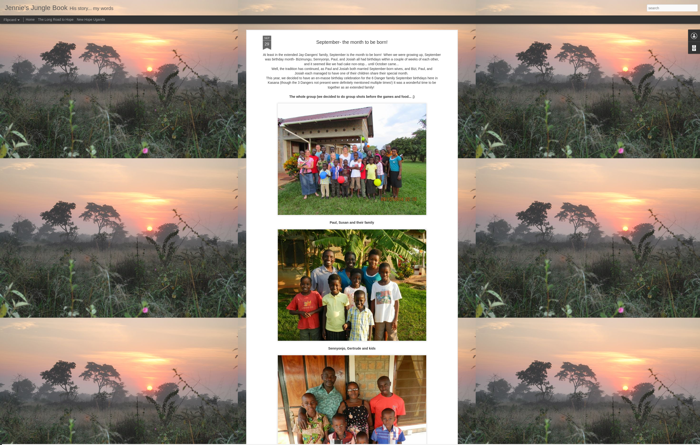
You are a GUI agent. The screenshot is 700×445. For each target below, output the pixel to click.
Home (30, 19)
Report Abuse (379, 442)
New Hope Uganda (91, 19)
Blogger (365, 442)
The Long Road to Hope (55, 19)
